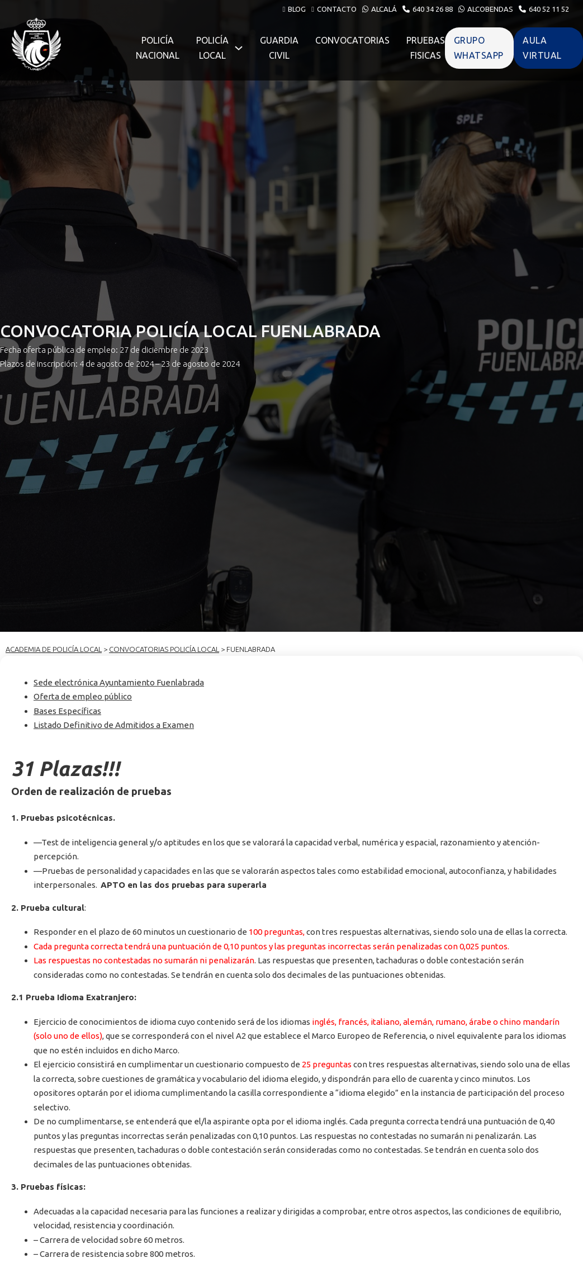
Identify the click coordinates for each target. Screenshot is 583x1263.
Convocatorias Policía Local (164, 649)
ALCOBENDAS (490, 9)
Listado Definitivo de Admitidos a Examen (114, 725)
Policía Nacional (157, 47)
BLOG (297, 9)
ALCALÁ (384, 9)
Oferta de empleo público (83, 696)
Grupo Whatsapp (479, 47)
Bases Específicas (67, 711)
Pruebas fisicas (425, 47)
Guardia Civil (279, 47)
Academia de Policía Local (54, 649)
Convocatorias (352, 40)
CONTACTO (337, 9)
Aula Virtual (542, 47)
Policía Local (212, 47)
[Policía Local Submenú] (238, 48)
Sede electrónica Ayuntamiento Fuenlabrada (119, 682)
